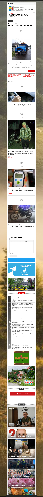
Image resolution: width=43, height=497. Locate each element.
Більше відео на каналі (23, 393)
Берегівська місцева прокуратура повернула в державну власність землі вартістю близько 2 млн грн (14, 75)
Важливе (10, 483)
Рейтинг (33, 21)
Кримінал (13, 68)
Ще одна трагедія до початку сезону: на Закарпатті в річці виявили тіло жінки (23, 336)
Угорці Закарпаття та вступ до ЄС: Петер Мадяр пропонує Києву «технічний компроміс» (22, 322)
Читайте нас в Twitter (22, 259)
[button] (10, 241)
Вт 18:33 (10, 319)
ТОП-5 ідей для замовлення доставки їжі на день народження (22, 310)
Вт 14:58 (10, 342)
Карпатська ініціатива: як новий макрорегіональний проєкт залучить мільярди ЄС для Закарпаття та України (21, 316)
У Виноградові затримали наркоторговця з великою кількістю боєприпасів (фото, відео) (28, 75)
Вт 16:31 (10, 334)
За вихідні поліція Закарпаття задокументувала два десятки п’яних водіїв (20, 189)
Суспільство (11, 423)
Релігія (10, 492)
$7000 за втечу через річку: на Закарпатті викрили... (21, 456)
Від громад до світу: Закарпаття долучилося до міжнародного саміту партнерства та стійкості (22, 334)
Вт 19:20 (10, 313)
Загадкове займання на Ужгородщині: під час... (19, 467)
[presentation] (10, 241)
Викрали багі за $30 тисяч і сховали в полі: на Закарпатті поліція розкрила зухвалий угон (19, 15)
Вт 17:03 (10, 328)
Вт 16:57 (10, 331)
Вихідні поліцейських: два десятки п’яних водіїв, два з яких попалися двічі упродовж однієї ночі (20, 153)
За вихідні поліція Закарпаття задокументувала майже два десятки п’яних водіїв (21, 226)
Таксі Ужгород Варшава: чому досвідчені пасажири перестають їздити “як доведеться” (22, 308)
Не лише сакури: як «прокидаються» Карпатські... (20, 485)
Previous (33, 12)
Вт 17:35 (10, 325)
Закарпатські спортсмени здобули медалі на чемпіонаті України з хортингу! (23, 339)
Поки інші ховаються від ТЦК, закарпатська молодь (17, 424)
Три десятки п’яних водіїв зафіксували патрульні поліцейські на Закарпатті (19, 105)
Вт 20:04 (10, 304)
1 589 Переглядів (27, 21)
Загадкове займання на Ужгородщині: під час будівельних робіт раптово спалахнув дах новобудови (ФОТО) (22, 313)
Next (34, 12)
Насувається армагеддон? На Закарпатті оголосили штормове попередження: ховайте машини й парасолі (22, 297)
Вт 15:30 (10, 339)
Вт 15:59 (10, 336)
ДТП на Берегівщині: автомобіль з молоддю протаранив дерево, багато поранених (22, 319)
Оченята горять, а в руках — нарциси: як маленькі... (20, 476)
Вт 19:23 (10, 311)
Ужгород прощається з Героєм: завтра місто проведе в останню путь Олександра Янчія (22, 348)
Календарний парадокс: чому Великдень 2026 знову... (21, 494)
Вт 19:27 (10, 308)
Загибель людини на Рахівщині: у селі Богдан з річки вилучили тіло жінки (23, 328)
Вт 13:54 (10, 348)
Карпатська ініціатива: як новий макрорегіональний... (21, 447)
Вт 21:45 (10, 297)
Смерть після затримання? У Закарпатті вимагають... (21, 436)
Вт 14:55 (10, 345)
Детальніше (10, 157)
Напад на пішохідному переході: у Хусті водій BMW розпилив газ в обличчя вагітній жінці (23, 342)
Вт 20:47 (10, 300)
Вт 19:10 (10, 316)
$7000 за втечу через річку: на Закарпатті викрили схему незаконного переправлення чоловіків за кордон (21, 345)
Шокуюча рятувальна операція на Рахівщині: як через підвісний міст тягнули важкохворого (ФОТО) (22, 325)
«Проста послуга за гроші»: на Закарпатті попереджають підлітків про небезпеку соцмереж (23, 331)
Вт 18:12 (10, 322)
